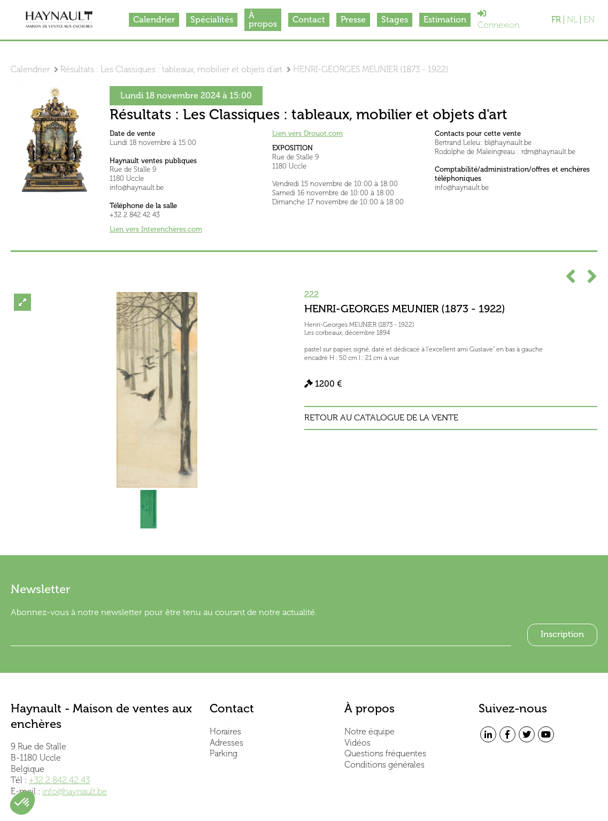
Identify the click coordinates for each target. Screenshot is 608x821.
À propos (263, 19)
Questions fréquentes (385, 753)
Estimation (445, 19)
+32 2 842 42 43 (59, 780)
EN (589, 20)
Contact (309, 19)
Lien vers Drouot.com (307, 133)
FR (556, 20)
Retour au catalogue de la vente (381, 418)
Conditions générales (384, 764)
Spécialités (211, 19)
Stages (394, 19)
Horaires (225, 731)
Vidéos (357, 743)
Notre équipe (369, 731)
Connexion (498, 19)
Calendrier (154, 19)
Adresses (226, 743)
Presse (353, 19)
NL (572, 20)
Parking (223, 753)
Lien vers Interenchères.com (156, 229)
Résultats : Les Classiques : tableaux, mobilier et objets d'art (171, 69)
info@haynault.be (74, 791)
